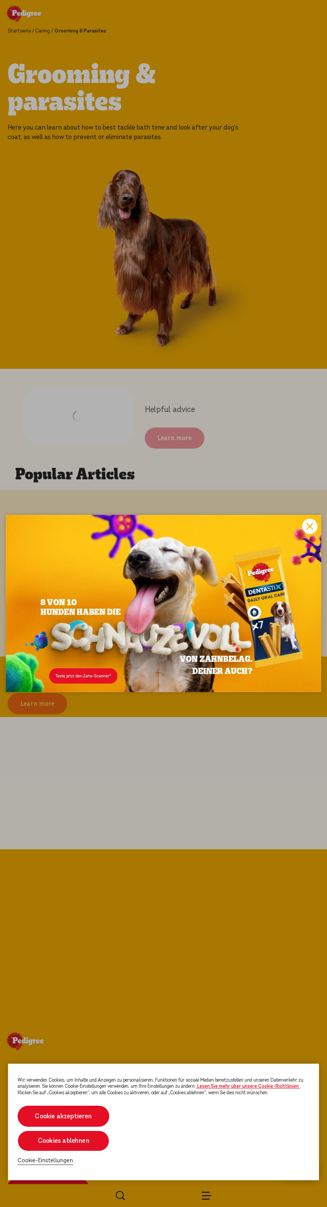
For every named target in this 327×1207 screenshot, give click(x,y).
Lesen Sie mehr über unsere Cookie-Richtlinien (248, 1086)
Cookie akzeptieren (63, 1116)
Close (309, 526)
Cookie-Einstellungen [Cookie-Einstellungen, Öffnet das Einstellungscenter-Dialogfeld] (45, 1160)
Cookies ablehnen (63, 1140)
